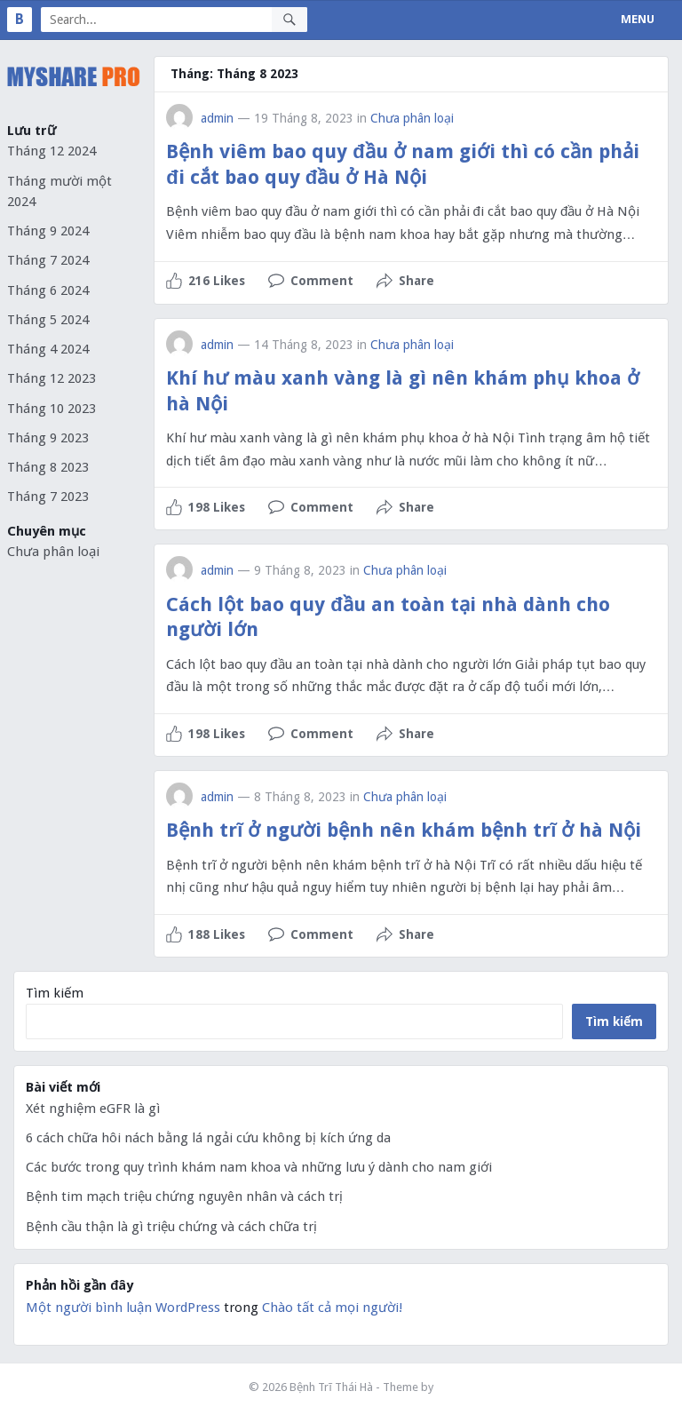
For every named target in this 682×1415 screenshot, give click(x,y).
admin (217, 118)
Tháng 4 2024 (48, 349)
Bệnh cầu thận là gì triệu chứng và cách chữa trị (171, 1227)
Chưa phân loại (53, 552)
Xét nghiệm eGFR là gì (93, 1109)
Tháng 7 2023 (48, 497)
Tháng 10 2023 (51, 409)
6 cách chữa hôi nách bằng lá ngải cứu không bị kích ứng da (208, 1138)
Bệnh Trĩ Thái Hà (331, 1387)
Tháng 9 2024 (48, 231)
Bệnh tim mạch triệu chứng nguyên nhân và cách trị (184, 1196)
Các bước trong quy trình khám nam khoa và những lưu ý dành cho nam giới (259, 1167)
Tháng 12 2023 (51, 378)
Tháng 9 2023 (48, 438)
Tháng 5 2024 (48, 320)
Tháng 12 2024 (51, 151)
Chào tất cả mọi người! (332, 1308)
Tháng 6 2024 (48, 290)
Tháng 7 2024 (48, 260)
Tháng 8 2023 (48, 467)
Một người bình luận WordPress (123, 1308)
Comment (321, 281)
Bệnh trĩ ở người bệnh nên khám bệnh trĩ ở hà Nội (403, 830)
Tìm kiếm (54, 993)
